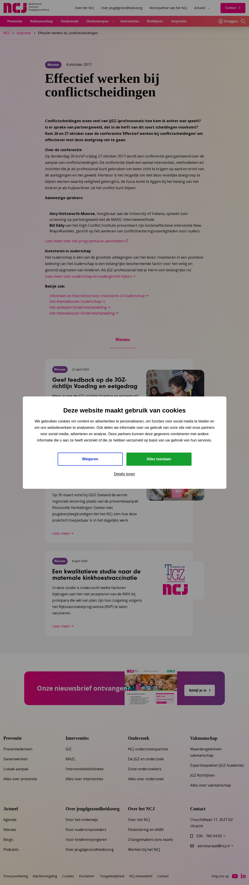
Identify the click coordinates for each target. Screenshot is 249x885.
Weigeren (90, 459)
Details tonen (124, 474)
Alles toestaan (159, 459)
